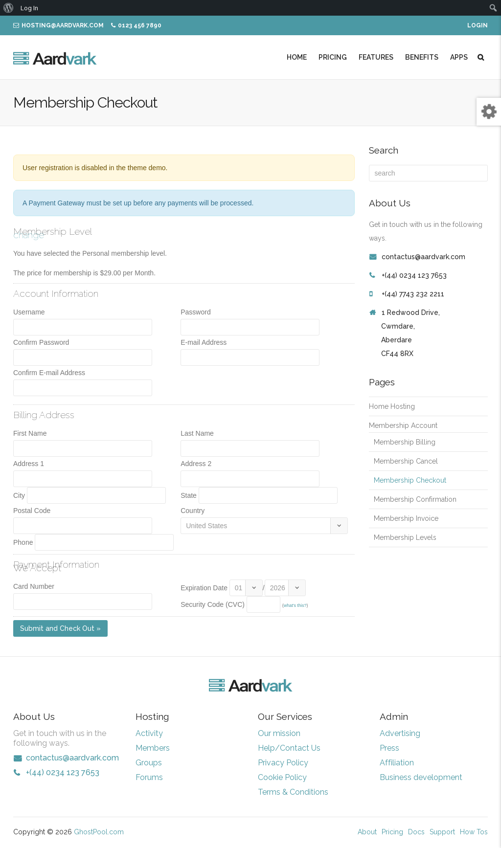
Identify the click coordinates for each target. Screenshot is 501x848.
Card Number (33, 586)
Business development (421, 777)
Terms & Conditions (293, 792)
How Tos (474, 831)
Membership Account (403, 425)
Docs (416, 831)
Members (153, 748)
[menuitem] (8, 8)
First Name (29, 433)
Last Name (197, 433)
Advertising (400, 733)
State (189, 495)
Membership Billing (404, 442)
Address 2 (196, 464)
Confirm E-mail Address (49, 373)
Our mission (279, 733)
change (28, 234)
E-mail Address (204, 342)
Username (29, 312)
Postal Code (31, 510)
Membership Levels (405, 537)
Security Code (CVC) (213, 604)
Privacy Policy (283, 762)
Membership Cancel (406, 461)
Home (297, 57)
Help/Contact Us (289, 748)
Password (195, 312)
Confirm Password (41, 342)
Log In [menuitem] (29, 7)
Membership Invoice (406, 518)
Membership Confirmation (415, 499)
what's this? (295, 605)
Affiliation (397, 762)
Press (389, 748)
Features (376, 57)
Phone (23, 542)
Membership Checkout (410, 480)
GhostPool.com (99, 832)
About (367, 831)
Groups (149, 762)
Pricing (333, 57)
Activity (149, 733)
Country (193, 510)
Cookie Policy (282, 777)
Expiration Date (204, 588)
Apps (459, 57)
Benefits (421, 57)
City (19, 495)
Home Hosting (392, 406)
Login (477, 25)
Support (442, 831)
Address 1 (28, 464)
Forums (149, 777)
